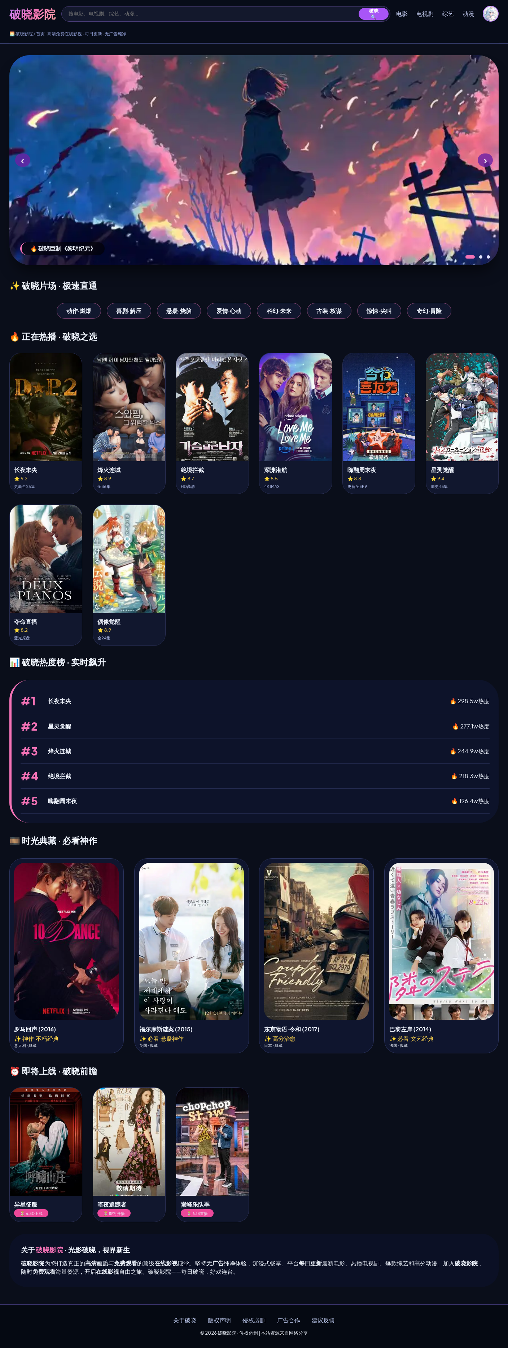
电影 (402, 13)
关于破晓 (184, 1320)
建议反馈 (323, 1320)
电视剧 (425, 13)
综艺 (448, 13)
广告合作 (288, 1320)
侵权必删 (254, 1320)
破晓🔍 (373, 14)
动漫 (468, 13)
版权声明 (219, 1320)
